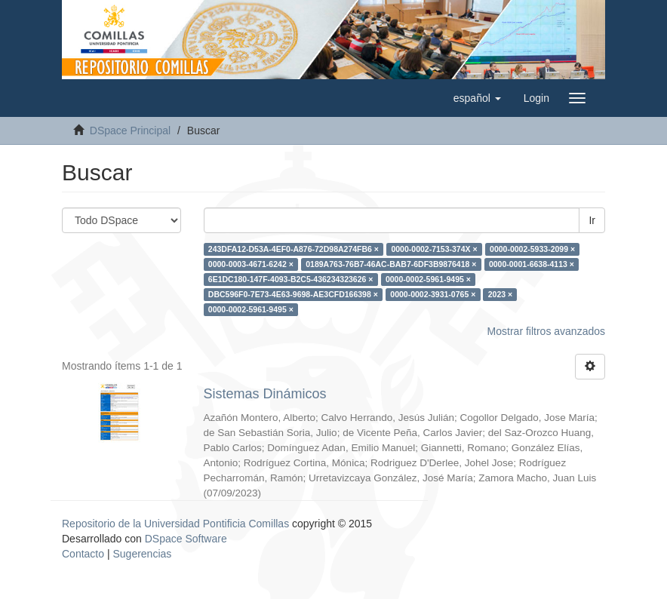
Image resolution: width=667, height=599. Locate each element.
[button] (477, 98)
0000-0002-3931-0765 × (432, 294)
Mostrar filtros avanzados (546, 331)
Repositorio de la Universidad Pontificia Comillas (175, 524)
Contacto (83, 554)
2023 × (500, 294)
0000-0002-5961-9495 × (428, 279)
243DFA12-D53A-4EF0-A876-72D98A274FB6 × (293, 248)
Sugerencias (141, 554)
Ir (592, 220)
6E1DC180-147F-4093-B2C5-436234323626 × (290, 279)
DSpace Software (186, 539)
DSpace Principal (130, 130)
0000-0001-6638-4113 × (531, 264)
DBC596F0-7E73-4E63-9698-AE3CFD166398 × (293, 294)
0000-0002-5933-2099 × (532, 248)
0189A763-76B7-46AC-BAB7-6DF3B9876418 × (391, 264)
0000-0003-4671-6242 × (251, 264)
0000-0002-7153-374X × (434, 248)
